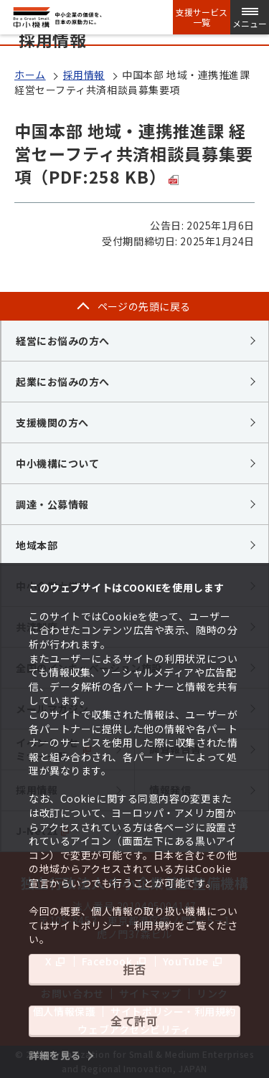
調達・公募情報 (52, 504)
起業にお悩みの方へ (63, 381)
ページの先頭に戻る (144, 306)
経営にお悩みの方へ (63, 341)
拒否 (134, 969)
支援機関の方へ (52, 422)
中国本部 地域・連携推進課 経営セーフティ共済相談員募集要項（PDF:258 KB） (133, 153)
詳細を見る (55, 1055)
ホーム (30, 74)
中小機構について (57, 463)
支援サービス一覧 (201, 17)
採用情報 (84, 74)
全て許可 (134, 1020)
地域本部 (36, 545)
